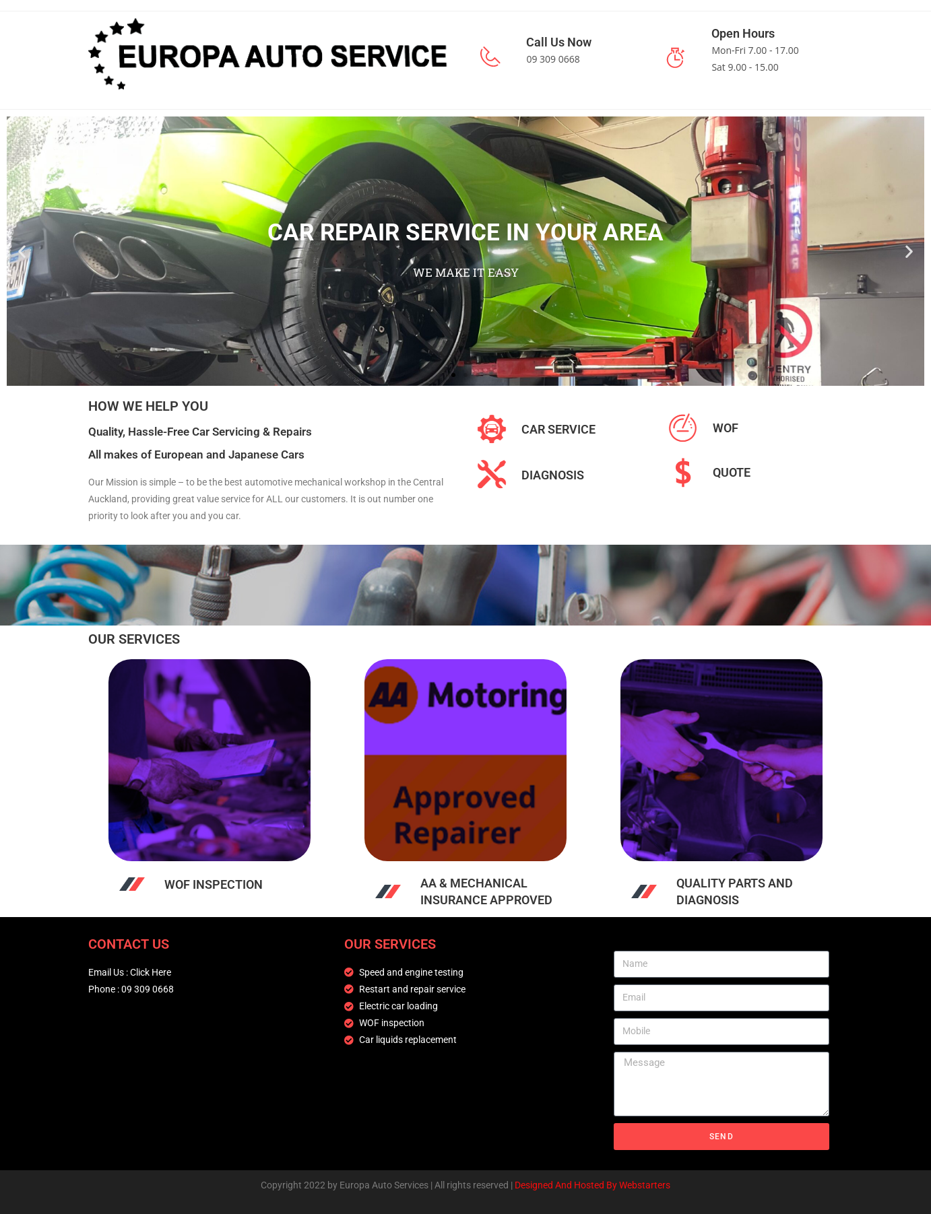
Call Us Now (558, 42)
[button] (21, 250)
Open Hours (743, 33)
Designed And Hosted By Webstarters (592, 1185)
